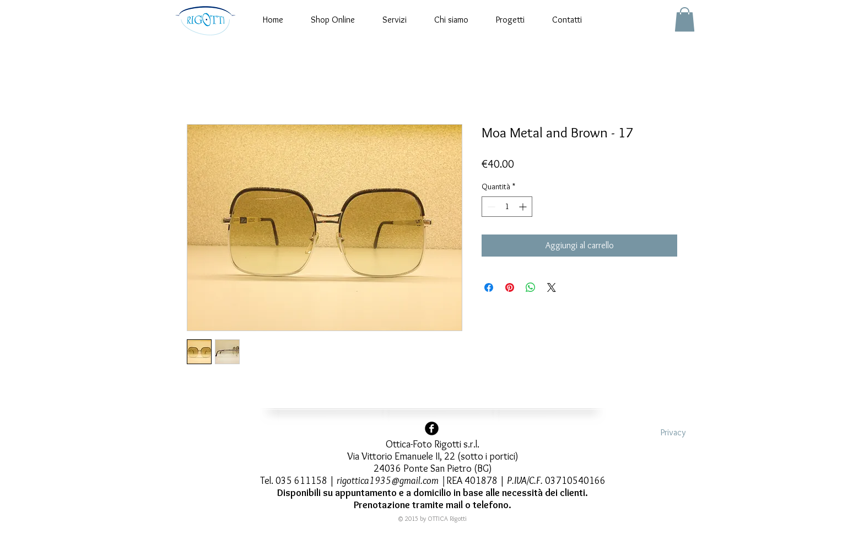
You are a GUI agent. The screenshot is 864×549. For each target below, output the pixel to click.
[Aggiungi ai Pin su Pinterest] (509, 287)
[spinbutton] (507, 206)
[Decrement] (490, 206)
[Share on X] (551, 287)
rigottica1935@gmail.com (388, 481)
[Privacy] (673, 433)
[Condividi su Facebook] (488, 287)
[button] (684, 19)
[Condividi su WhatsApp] (530, 287)
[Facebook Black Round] (432, 428)
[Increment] (524, 206)
